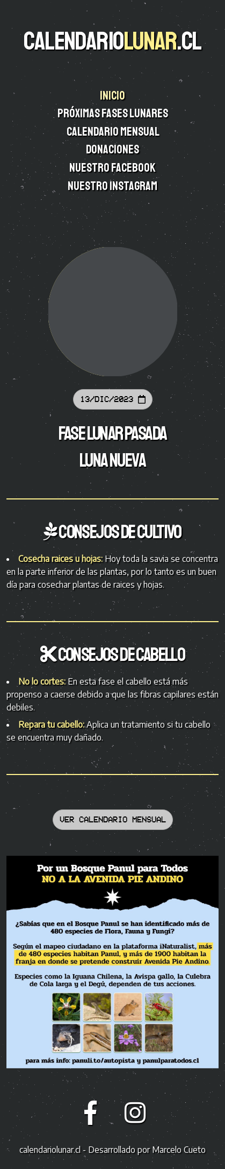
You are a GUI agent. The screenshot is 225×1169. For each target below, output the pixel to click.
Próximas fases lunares (113, 113)
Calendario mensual (114, 131)
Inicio (113, 95)
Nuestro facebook (113, 167)
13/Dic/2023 (113, 399)
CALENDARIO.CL (112, 41)
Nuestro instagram (113, 186)
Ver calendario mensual (113, 819)
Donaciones (113, 149)
